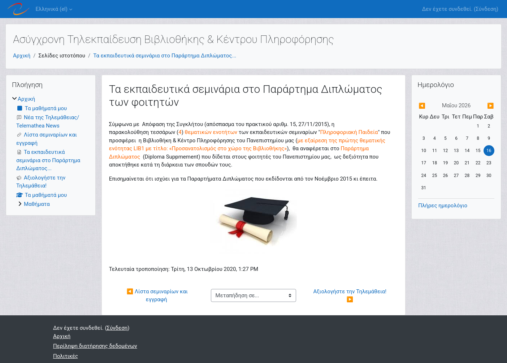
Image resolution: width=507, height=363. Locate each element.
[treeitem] (51, 151)
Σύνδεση (486, 9)
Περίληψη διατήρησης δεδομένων (95, 346)
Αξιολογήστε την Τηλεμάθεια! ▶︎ (350, 295)
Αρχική (21, 55)
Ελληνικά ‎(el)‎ (52, 9)
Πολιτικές (65, 356)
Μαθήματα (37, 204)
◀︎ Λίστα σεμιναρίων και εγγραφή (158, 295)
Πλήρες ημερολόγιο (442, 205)
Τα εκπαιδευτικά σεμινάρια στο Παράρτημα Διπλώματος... (164, 55)
